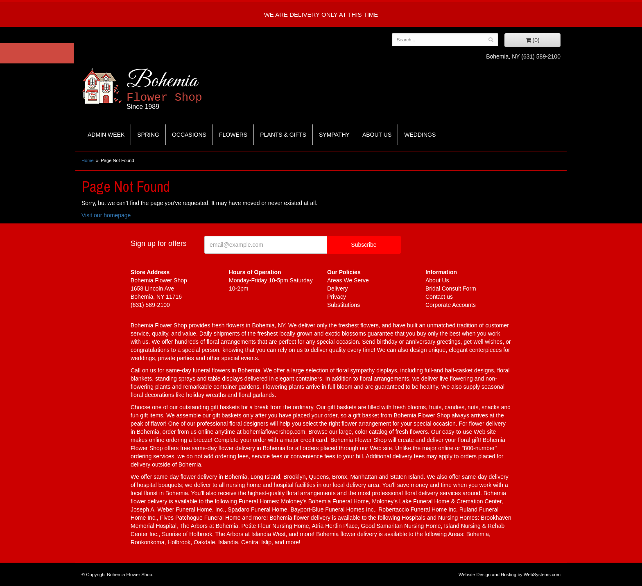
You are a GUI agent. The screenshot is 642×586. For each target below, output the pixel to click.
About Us (376, 134)
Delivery (337, 288)
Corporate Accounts (450, 305)
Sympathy (334, 134)
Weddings (420, 134)
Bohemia (184, 89)
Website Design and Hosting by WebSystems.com (510, 574)
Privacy (336, 296)
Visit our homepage (106, 215)
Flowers (233, 134)
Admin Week (106, 134)
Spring (148, 134)
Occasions (189, 134)
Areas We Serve (348, 280)
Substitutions (343, 305)
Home (87, 160)
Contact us (439, 296)
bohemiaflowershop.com (274, 431)
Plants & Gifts (283, 134)
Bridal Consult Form (450, 288)
